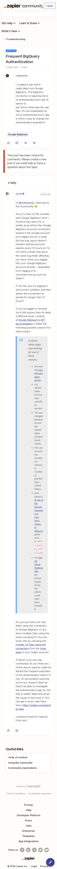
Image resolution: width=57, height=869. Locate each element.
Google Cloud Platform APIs (38, 562)
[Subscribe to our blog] (34, 848)
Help (28, 808)
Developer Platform (28, 813)
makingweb (22, 75)
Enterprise (28, 829)
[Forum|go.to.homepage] (22, 5)
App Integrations (29, 839)
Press (28, 818)
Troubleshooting (15, 39)
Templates (28, 834)
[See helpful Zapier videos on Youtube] (46, 848)
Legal (34, 864)
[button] (49, 6)
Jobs (28, 823)
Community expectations (22, 766)
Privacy (44, 864)
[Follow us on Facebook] (22, 848)
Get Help (9, 23)
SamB (19, 193)
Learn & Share (30, 23)
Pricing (28, 803)
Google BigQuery (18, 134)
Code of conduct (17, 755)
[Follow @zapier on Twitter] (40, 848)
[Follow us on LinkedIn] (28, 848)
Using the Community (20, 760)
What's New (11, 31)
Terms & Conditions (16, 791)
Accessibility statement (39, 791)
